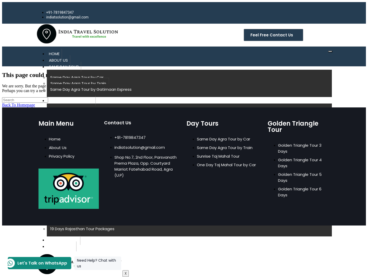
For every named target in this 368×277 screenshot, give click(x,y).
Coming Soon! (63, 240)
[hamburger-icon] (330, 51)
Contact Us (61, 246)
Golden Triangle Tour (71, 100)
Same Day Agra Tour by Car (77, 77)
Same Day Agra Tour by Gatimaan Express (91, 89)
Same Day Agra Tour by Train (78, 83)
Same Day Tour (64, 66)
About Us (58, 60)
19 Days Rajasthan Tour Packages (82, 228)
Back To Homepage (18, 105)
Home (54, 53)
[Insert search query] (25, 100)
